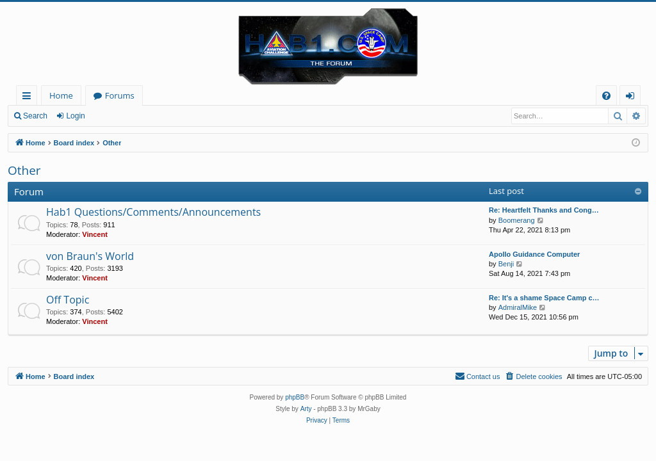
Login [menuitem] (632, 98)
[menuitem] (606, 96)
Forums (120, 95)
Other (24, 170)
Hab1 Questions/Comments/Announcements (153, 212)
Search (35, 115)
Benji (506, 264)
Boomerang (516, 220)
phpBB (294, 397)
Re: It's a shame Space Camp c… (544, 298)
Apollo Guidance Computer (534, 254)
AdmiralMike (517, 307)
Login (75, 115)
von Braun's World (90, 256)
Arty (306, 408)
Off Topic (67, 300)
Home (61, 95)
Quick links (29, 98)
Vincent (95, 234)
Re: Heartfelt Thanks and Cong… (544, 210)
